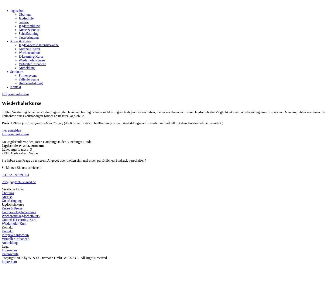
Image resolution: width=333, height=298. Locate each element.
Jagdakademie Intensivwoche (39, 45)
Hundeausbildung (31, 83)
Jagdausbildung (29, 26)
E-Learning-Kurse (31, 56)
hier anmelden (11, 130)
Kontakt (15, 87)
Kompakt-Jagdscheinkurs (19, 212)
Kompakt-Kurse (30, 49)
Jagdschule (17, 10)
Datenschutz (10, 254)
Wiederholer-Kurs (14, 223)
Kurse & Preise (29, 30)
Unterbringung (29, 37)
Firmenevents (28, 75)
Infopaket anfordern (15, 94)
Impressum (9, 250)
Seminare (16, 71)
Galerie (24, 22)
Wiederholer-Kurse (32, 60)
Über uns (25, 14)
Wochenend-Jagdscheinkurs (21, 216)
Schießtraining (28, 33)
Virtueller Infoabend (32, 64)
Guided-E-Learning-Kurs (19, 220)
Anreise (7, 197)
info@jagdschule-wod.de (19, 182)
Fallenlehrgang (29, 79)
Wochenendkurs (30, 52)
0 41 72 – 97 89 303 (15, 175)
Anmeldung (27, 68)
